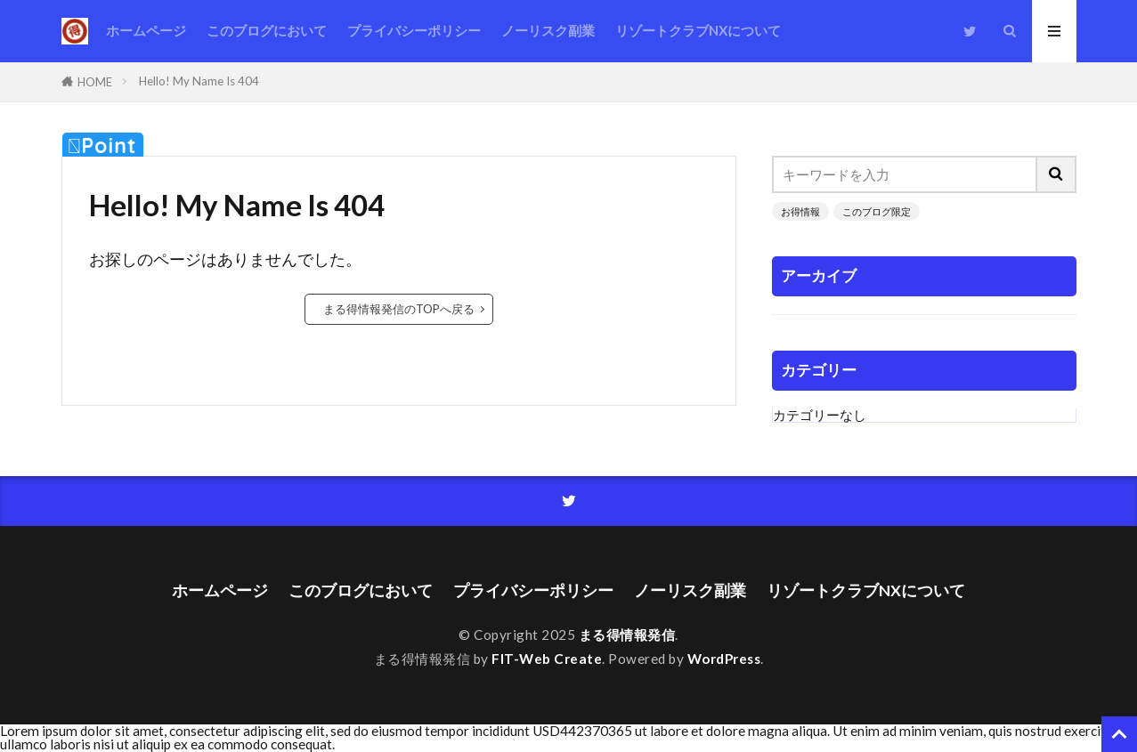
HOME (94, 82)
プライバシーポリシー (414, 30)
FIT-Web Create (546, 659)
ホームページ (146, 30)
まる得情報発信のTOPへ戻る (399, 309)
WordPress (724, 659)
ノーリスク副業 (548, 30)
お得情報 (800, 211)
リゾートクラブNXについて (698, 30)
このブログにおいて (267, 30)
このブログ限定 (876, 211)
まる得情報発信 (627, 635)
